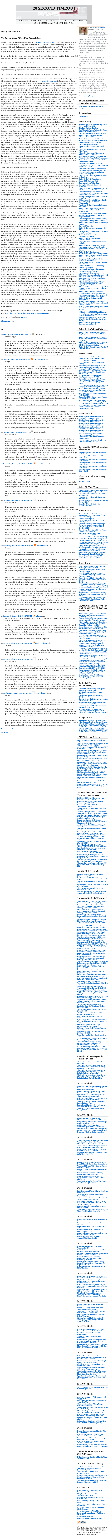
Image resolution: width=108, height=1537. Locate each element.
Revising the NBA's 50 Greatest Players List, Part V (92, 466)
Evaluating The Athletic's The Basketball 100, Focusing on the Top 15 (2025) (93, 491)
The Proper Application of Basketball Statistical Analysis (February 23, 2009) (91, 941)
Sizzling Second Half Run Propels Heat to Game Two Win (91, 1401)
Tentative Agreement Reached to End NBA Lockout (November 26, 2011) (92, 1481)
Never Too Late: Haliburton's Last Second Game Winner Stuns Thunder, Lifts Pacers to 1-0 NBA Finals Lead (92, 1088)
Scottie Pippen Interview (87, 360)
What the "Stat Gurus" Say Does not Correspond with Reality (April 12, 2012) (91, 987)
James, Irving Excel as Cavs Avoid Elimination (89, 1337)
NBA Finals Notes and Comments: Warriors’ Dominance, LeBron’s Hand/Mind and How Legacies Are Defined (92, 1294)
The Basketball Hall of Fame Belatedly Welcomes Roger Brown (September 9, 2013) (92, 594)
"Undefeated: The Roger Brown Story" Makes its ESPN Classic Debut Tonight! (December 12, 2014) (93, 599)
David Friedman (39, 359)
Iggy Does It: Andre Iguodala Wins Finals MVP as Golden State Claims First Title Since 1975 (91, 1377)
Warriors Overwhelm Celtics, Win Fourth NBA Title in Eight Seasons (91, 1181)
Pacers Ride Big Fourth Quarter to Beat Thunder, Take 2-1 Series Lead (91, 1095)
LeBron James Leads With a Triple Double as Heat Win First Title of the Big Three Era (92, 1445)
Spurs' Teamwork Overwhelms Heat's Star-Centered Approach (92, 1388)
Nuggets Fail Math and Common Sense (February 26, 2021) (90, 1032)
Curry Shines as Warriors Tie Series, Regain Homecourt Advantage (90, 1173)
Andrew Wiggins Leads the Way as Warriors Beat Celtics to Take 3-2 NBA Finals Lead (90, 1177)
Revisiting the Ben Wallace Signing (89, 1518)
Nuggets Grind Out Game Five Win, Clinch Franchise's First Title (92, 1153)
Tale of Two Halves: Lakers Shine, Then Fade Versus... (91, 1504)
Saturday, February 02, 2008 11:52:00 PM (17, 659)
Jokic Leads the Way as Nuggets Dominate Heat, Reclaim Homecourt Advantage (92, 1146)
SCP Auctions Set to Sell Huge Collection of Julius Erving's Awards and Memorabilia (93, 201)
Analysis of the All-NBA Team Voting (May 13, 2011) (92, 825)
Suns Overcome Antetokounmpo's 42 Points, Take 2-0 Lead (90, 1195)
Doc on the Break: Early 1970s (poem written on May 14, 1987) (92, 689)
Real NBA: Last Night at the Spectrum (92, 169)
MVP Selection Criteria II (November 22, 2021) (91, 778)
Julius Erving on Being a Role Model (92, 245)
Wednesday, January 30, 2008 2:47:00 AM (18, 464)
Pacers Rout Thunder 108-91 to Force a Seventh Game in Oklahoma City (91, 1105)
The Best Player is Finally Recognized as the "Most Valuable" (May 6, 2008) (92, 744)
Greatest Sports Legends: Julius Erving (92, 219)
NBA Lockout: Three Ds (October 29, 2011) (92, 1475)
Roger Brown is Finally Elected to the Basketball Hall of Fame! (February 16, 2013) (92, 579)
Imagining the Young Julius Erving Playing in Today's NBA (91, 259)
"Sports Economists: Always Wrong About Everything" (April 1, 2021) (92, 1039)
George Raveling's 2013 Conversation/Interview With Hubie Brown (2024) (91, 520)
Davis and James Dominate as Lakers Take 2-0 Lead (92, 1223)
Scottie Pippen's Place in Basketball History (91, 363)
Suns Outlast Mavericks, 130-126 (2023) (93, 537)
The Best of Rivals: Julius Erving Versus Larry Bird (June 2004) (93, 125)
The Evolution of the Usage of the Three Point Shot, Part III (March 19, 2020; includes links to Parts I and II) (91, 1071)
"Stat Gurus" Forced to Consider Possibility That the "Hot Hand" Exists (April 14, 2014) (91, 1006)
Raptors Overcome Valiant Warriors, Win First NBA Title (91, 1267)
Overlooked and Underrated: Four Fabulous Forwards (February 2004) (91, 357)
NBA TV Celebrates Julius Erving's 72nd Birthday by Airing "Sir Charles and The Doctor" (93, 288)
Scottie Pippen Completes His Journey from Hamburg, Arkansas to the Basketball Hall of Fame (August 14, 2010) (92, 381)
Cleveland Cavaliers (13, 313)
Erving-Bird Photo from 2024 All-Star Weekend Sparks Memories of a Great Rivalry (92, 319)
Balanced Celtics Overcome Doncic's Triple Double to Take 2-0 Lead (92, 1122)
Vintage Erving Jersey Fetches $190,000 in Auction (93, 197)
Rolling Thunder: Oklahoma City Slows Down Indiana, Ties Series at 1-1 (91, 1092)
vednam (38, 616)
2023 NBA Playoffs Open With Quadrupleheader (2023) (89, 534)
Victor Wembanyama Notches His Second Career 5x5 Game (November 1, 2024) (91, 892)
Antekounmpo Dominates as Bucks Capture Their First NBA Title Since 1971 (92, 1210)
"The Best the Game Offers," (45, 42)
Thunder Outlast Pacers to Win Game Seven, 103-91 (90, 1109)
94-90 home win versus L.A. (47, 81)
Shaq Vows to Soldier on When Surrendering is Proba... (88, 1494)
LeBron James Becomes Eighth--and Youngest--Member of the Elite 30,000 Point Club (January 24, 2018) (92, 645)
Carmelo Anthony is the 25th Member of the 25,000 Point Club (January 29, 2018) (93, 649)
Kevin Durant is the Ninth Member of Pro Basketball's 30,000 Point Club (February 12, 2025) (92, 671)
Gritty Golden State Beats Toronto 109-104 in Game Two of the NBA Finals (92, 1250)
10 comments (5, 321)
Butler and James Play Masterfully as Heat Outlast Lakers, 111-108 (92, 1233)
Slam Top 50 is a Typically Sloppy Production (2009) (90, 504)
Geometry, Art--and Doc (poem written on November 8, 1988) (92, 706)
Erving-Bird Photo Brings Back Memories (90, 185)
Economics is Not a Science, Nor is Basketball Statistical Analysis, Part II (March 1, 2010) (90, 966)
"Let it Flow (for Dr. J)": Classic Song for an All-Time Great (93, 166)
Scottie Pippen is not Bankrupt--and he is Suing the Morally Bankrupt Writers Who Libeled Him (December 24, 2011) (93, 386)
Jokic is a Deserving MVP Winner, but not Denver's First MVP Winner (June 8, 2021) (92, 774)
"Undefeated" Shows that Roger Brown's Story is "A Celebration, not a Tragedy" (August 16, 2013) (93, 589)
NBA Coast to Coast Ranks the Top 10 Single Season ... (90, 1508)
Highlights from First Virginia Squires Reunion (92, 242)
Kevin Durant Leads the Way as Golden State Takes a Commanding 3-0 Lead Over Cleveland (92, 1286)
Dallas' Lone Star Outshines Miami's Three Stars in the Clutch (92, 1457)
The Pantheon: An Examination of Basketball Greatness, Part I (91, 417)
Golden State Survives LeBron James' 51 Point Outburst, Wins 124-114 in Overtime (92, 1277)
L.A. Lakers (35, 313)
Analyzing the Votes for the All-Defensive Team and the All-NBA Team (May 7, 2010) (92, 812)
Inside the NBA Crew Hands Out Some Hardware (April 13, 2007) (90, 798)
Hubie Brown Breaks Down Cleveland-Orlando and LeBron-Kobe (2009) (92, 553)
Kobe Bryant (25, 313)
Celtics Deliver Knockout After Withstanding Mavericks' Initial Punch (91, 1125)
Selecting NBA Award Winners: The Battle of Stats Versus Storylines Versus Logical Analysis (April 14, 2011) (92, 752)
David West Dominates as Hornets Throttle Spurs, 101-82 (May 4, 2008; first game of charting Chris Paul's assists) (92, 906)
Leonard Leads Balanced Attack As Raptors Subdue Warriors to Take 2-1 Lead (92, 1254)
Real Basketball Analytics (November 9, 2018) (91, 1017)
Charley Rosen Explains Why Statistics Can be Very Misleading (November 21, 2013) (92, 997)
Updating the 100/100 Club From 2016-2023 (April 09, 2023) (92, 885)
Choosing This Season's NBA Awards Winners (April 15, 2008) (90, 802)
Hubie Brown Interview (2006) (89, 558)
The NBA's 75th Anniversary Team (91, 482)
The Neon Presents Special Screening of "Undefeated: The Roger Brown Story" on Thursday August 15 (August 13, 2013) (93, 584)
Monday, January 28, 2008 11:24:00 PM (17, 334)
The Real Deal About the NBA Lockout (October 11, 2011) (90, 1472)
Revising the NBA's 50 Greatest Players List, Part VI (92, 470)
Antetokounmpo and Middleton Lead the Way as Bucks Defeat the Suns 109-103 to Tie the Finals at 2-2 (91, 1202)
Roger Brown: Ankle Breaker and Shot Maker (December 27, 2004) (92, 567)
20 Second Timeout (54, 8)
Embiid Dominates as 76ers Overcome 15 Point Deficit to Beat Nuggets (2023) (93, 543)
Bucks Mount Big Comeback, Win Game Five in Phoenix (91, 1206)
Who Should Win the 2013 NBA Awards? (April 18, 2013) (91, 842)
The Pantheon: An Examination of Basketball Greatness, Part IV (91, 427)
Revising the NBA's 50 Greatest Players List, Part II (92, 456)
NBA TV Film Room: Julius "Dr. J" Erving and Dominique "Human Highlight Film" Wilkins (91, 283)
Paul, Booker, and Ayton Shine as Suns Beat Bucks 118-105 (92, 1191)
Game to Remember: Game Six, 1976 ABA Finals (92, 150)
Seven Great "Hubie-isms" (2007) (90, 556)
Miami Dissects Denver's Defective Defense (92, 1144)
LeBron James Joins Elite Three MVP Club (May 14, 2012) (92, 756)
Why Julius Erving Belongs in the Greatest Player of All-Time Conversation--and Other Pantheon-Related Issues (91, 436)
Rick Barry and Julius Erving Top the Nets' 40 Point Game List (92, 279)
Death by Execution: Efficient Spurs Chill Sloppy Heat (91, 1397)
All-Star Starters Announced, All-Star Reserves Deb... (90, 1498)
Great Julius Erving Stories (88, 144)
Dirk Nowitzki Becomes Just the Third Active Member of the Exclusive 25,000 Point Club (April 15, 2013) (92, 632)
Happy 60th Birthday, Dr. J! (89, 181)
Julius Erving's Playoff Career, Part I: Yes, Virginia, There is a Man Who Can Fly (92, 334)
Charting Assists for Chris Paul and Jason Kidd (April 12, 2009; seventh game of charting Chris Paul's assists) (91, 958)
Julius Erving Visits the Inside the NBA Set (92, 228)
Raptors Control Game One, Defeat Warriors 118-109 (89, 1247)
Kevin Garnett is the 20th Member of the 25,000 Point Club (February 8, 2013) (93, 627)
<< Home (4, 733)
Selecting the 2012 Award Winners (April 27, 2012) (91, 829)
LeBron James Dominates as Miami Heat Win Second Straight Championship (91, 1421)
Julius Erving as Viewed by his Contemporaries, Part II (89, 323)
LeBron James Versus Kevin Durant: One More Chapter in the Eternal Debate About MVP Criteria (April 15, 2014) (92, 763)
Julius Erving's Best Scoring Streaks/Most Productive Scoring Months (93, 252)
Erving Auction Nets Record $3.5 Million (93, 213)
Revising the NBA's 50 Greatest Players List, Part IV (92, 463)
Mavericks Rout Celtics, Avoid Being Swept (92, 1128)
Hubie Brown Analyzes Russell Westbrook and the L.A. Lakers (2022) (92, 546)
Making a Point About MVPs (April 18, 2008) (91, 740)
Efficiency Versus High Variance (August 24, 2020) (91, 1028)
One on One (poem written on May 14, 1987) (92, 696)
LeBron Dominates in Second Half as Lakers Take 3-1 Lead (90, 1230)
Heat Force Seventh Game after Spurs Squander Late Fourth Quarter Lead (90, 1415)
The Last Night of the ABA (88, 128)
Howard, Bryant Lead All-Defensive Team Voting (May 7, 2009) (92, 805)
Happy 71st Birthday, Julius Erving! (91, 273)
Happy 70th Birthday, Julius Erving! (92, 269)
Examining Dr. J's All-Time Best (90, 142)
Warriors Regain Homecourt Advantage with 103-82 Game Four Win (91, 1368)
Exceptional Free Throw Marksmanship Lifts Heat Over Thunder (91, 1438)
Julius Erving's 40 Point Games (90, 179)
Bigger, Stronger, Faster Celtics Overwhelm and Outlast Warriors (92, 1170)
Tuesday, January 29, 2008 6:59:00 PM (16, 432)
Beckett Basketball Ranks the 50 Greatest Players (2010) (93, 501)
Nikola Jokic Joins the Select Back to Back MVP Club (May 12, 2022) (92, 781)
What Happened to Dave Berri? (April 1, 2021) (91, 1035)
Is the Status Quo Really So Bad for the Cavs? (91, 1501)
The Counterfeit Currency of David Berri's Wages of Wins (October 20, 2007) (92, 902)
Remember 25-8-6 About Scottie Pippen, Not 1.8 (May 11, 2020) (93, 397)
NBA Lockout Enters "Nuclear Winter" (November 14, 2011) (91, 1477)
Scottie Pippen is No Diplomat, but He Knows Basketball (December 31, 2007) (92, 366)
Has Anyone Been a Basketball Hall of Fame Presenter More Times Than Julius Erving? (93, 248)
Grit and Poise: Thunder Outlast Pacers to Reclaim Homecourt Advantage (92, 1098)
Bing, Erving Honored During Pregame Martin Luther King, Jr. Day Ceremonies (93, 157)
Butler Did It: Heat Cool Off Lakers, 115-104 (91, 1227)
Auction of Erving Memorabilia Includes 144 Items (93, 205)
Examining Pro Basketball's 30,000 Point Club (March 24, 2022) (93, 656)
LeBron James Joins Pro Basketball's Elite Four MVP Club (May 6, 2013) (92, 759)
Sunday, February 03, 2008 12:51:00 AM (17, 693)
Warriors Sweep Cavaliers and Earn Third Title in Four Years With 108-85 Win (92, 1290)
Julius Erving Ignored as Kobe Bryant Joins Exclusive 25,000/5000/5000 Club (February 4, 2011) (92, 615)
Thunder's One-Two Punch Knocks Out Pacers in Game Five (91, 1102)
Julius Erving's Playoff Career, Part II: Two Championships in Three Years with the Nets (93, 338)
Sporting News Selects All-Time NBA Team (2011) (92, 497)
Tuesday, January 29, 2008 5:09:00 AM (16, 359)
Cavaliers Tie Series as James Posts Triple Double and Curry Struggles (91, 1361)
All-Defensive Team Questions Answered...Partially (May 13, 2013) (89, 852)
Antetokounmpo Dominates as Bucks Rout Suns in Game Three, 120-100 (92, 1198)
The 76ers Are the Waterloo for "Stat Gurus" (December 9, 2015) (90, 1013)
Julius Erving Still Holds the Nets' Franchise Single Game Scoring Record (92, 292)
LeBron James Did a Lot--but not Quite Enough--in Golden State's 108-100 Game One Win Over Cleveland (91, 1357)
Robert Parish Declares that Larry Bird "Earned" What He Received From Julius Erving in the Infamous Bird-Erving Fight (93, 297)
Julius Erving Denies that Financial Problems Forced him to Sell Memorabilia (91, 210)
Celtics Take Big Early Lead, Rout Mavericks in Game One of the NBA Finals (92, 1119)
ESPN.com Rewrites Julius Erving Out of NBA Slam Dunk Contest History (93, 275)
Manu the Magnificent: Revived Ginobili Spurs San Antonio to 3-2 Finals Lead (91, 1411)
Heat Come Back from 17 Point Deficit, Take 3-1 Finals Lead (91, 1442)
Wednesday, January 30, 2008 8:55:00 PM (17, 500)
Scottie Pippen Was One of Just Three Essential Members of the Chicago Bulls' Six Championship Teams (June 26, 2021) (93, 402)
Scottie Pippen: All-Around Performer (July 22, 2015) (92, 394)
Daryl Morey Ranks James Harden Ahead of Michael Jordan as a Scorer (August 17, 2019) (92, 1021)
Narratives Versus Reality (88, 271)
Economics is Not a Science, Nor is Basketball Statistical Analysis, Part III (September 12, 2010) (90, 971)
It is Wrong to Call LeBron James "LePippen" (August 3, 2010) (90, 376)
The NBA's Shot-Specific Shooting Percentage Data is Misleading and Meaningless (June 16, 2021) (89, 1043)
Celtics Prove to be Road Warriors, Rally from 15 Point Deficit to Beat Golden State (92, 1163)
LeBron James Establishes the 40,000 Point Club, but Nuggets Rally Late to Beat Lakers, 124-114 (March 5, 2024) (92, 666)
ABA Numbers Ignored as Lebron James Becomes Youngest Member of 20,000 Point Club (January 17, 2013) (93, 623)
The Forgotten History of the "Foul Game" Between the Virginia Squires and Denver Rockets (93, 303)
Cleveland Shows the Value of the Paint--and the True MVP (91, 1364)
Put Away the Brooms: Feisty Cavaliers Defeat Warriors (90, 1315)
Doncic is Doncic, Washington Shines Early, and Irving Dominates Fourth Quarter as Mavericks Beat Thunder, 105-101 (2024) (92, 526)
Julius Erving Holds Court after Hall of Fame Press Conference (92, 160)
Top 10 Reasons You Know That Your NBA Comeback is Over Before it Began (93, 721)
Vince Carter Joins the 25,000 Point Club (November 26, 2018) (93, 652)
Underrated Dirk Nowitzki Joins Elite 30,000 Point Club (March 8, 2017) (92, 641)
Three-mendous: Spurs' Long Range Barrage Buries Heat (90, 1404)
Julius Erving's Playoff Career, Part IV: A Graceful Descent (93, 347)
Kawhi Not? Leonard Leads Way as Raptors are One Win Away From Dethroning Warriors (89, 1258)
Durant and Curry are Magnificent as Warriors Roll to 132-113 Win (90, 1308)
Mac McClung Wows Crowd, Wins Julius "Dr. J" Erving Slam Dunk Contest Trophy (93, 308)
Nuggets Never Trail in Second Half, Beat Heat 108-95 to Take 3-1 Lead (91, 1150)
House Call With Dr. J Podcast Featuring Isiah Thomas (93, 263)
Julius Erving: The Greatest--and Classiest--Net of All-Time (90, 136)
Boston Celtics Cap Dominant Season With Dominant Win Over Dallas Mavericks (92, 1131)
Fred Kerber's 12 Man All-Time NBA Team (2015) (92, 494)
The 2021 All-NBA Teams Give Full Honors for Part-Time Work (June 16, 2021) (92, 860)
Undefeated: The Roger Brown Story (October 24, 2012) (92, 570)
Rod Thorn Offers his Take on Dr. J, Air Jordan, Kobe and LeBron (93, 130)
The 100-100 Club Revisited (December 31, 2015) (92, 882)
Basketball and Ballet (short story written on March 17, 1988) (93, 699)
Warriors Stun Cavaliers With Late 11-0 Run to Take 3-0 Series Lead (91, 1311)
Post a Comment (7, 729)
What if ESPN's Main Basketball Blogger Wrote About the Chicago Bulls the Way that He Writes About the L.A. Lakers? (93, 730)
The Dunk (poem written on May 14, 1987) (91, 692)
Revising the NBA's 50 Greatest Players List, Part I (92, 453)
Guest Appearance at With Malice (89, 1511)
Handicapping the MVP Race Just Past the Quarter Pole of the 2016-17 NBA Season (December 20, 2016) (92, 768)
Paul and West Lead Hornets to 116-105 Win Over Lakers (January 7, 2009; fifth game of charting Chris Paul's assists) (91, 937)
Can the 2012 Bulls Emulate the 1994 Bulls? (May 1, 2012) (92, 390)
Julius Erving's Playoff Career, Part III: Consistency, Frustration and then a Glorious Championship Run (93, 343)
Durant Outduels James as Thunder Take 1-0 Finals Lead (92, 1431)
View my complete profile (88, 96)
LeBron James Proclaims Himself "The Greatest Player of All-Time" (92, 440)
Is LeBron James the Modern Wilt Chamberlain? (89, 1333)
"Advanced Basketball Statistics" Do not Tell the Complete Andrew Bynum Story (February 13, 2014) (91, 1001)
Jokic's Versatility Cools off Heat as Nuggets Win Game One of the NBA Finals (92, 1141)
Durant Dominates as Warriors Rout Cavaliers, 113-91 (90, 1305)
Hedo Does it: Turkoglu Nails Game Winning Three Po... (89, 1491)
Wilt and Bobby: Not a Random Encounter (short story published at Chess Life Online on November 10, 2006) (93, 710)
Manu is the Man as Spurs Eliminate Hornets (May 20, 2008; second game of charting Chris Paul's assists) (91, 911)
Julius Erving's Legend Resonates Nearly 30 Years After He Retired (93, 256)
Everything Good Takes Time (89, 183)
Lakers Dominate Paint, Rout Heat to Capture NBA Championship (90, 1237)
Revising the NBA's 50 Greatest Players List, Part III (92, 460)
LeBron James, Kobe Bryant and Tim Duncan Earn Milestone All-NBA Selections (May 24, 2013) (92, 856)
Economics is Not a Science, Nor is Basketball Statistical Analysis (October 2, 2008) (91, 916)
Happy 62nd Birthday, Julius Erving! (92, 221)
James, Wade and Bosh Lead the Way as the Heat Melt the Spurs (92, 1408)
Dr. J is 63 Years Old (86, 226)
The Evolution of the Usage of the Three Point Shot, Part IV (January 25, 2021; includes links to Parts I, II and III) (91, 1076)
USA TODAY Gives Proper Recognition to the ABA (93, 176)
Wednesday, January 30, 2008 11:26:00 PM (18, 545)
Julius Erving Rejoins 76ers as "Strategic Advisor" (93, 223)
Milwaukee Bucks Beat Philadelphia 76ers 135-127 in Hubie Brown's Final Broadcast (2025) (92, 515)
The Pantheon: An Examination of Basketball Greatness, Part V (91, 431)
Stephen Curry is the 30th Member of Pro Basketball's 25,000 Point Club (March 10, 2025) (92, 676)
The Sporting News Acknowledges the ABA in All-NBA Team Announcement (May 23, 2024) (92, 864)
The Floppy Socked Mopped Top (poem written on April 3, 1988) (92, 703)
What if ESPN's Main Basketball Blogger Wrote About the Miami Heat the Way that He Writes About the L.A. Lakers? (93, 725)
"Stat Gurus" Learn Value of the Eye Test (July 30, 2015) (91, 1010)
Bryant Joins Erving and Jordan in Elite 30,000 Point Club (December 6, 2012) (93, 619)
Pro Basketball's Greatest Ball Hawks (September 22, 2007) (90, 875)
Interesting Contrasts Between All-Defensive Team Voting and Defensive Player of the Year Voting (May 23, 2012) (91, 833)
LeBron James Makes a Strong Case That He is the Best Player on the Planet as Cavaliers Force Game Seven (91, 1341)
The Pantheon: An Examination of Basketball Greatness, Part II (91, 420)
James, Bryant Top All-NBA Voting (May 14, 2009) (91, 809)
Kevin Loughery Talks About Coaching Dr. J (92, 146)
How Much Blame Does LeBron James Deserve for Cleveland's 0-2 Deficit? (90, 1330)
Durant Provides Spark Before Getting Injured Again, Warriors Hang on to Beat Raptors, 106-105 (91, 1263)
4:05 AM (24, 317)
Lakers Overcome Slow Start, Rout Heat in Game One (92, 1220)
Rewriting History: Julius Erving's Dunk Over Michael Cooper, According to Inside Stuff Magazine (93, 172)
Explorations (83, 116)
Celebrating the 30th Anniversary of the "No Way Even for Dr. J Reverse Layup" (93, 189)
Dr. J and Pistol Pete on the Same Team (92, 133)
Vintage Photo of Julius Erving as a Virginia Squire (91, 216)
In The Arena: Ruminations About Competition (91, 107)
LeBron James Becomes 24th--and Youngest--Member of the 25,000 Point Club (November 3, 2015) (92, 636)
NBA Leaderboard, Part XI (86, 1516)
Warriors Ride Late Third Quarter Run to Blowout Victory (92, 1166)
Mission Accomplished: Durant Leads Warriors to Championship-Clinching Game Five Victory (90, 1319)
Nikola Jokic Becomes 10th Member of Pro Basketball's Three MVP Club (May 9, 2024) (92, 785)
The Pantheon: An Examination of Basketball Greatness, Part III (91, 424)
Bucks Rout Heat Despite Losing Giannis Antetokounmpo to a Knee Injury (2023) (93, 539)
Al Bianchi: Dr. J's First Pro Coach (91, 163)
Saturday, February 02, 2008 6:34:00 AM (17, 643)
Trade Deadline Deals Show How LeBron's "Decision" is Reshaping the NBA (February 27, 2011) (92, 1468)
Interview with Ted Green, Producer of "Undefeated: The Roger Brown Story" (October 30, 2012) (92, 574)
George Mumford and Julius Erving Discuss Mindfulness (91, 266)
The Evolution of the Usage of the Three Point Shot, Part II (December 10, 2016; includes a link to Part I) (91, 1066)
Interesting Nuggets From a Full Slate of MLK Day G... (91, 1513)
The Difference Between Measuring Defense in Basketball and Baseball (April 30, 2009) (92, 962)
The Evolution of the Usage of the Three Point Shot (91, 1062)
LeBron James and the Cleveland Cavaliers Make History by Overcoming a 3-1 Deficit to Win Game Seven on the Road (92, 1346)
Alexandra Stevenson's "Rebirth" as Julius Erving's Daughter (91, 153)
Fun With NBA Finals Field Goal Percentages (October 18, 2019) (88, 1025)
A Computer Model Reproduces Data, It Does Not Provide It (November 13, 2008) (91, 926)
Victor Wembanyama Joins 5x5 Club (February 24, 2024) (90, 888)
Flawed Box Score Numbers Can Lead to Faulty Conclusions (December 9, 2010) (91, 975)
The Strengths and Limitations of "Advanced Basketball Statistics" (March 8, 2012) (92, 983)
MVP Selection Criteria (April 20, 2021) (91, 772)
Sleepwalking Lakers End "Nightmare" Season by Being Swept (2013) (93, 549)
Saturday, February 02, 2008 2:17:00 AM (17, 616)
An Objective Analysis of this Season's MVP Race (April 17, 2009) (92, 747)
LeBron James (45, 313)
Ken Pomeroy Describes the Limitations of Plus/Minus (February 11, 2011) (92, 978)
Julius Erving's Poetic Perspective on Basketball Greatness (92, 235)
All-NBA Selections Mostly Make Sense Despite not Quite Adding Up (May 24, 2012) (91, 838)
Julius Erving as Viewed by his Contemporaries (89, 239)
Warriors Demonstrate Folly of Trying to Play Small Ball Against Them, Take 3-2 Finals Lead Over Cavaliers (91, 1372)
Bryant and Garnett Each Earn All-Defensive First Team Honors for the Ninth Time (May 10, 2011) (92, 821)
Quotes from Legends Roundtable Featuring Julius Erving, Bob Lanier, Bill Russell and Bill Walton (93, 193)
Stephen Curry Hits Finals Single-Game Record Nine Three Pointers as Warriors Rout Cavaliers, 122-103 (91, 1281)
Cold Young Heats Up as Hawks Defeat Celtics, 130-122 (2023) (92, 530)
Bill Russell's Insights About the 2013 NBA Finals (92, 1418)
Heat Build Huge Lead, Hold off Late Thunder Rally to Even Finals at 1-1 (90, 1435)
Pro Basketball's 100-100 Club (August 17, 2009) (92, 878)
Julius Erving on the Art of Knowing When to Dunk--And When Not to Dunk (93, 139)
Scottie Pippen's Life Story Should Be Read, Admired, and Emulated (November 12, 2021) (92, 406)
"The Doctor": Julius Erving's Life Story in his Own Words (93, 232)
